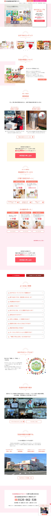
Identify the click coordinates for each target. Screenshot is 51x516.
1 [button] (23, 50)
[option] (25, 45)
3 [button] (26, 50)
